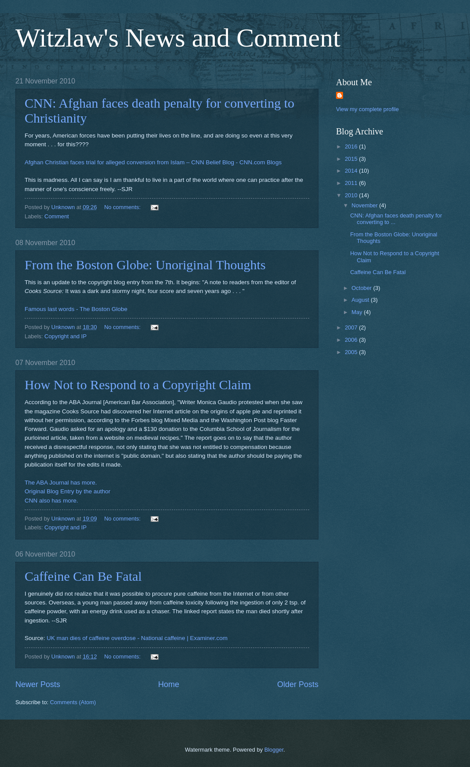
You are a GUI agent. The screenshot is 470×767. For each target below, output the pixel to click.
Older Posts (297, 684)
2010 (352, 195)
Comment (56, 216)
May (357, 312)
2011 (352, 183)
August (361, 300)
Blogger (274, 749)
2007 (352, 327)
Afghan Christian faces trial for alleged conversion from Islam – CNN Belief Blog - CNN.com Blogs (153, 162)
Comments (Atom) (73, 702)
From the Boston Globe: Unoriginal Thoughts (145, 264)
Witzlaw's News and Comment (177, 37)
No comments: (123, 207)
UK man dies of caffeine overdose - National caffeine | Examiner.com (137, 638)
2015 (352, 159)
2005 (352, 352)
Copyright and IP (65, 336)
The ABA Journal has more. (61, 482)
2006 (352, 339)
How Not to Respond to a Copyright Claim (138, 384)
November (365, 205)
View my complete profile (367, 109)
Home (168, 684)
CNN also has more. (51, 500)
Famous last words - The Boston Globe (76, 309)
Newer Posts (37, 684)
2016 (352, 146)
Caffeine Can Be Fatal (83, 576)
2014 (352, 170)
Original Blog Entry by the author (67, 491)
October (362, 288)
